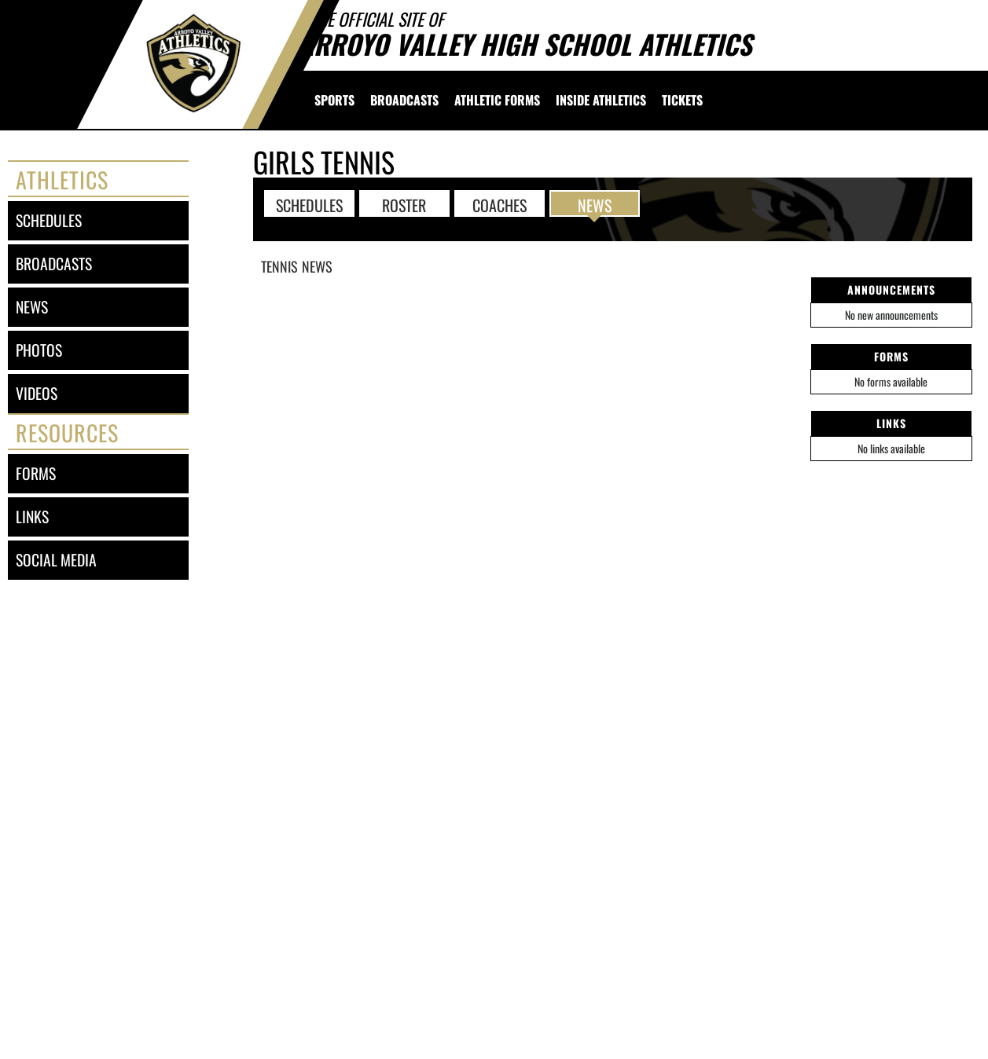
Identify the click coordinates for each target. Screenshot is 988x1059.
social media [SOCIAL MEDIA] (56, 559)
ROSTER (404, 204)
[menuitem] (404, 100)
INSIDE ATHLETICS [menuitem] (601, 99)
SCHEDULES (309, 204)
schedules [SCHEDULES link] (49, 220)
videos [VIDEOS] (36, 393)
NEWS (595, 204)
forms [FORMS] (36, 473)
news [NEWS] (32, 306)
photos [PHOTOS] (39, 350)
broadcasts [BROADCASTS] (54, 263)
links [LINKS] (32, 516)
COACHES (499, 204)
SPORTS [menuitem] (334, 99)
